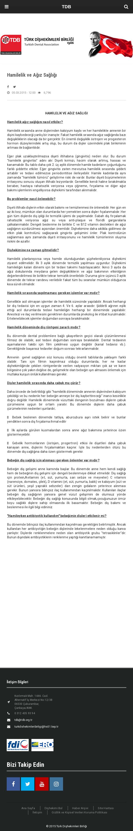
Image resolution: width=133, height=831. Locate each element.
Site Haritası (106, 808)
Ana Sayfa (28, 808)
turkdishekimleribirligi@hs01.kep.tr (36, 726)
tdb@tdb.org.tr (23, 720)
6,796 (44, 93)
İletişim (37, 812)
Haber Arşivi (80, 808)
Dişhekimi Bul (54, 808)
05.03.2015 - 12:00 (21, 93)
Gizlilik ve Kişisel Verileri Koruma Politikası (79, 812)
